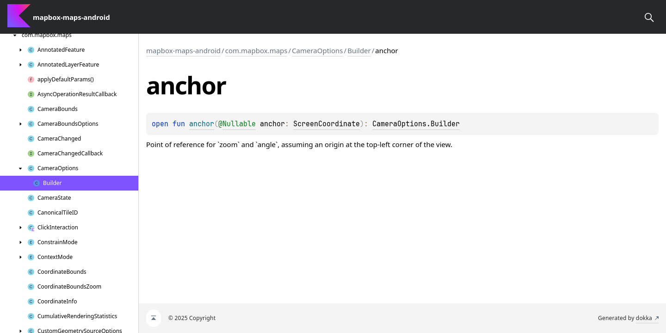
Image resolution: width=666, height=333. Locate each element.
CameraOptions (317, 50)
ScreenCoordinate (326, 124)
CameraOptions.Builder (416, 124)
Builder (359, 50)
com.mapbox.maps (256, 50)
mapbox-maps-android (183, 50)
